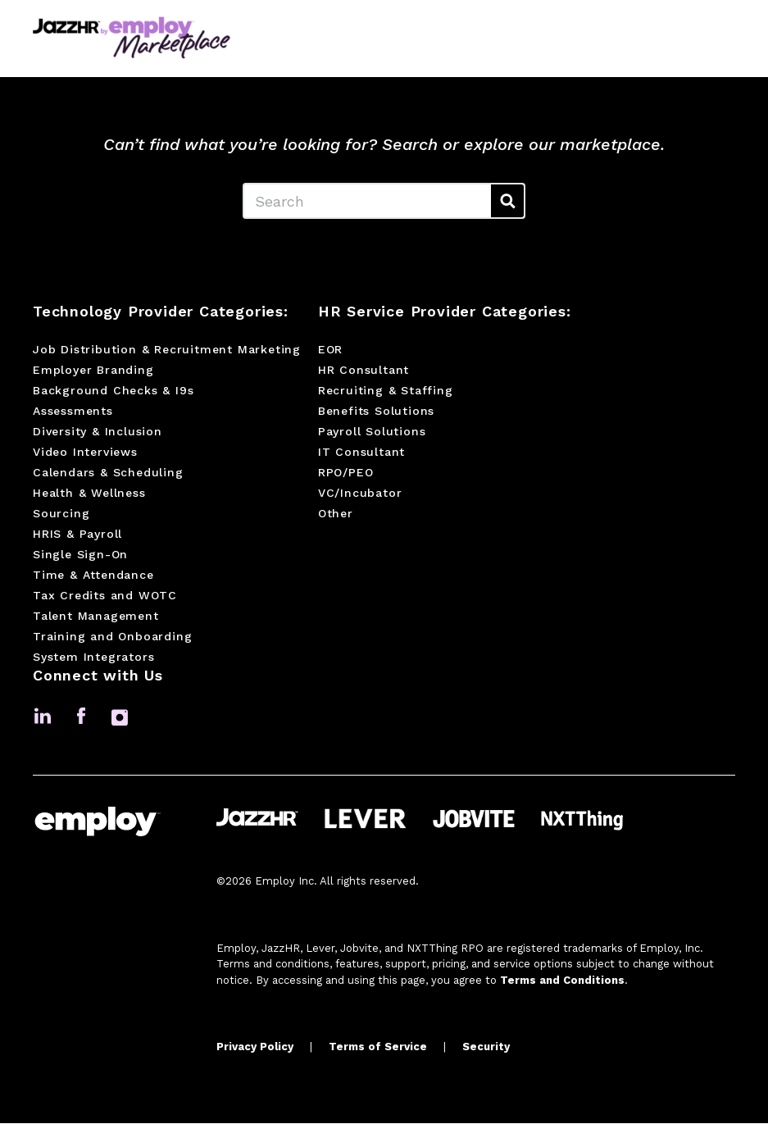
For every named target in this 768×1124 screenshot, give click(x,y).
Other (335, 514)
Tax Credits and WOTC (105, 596)
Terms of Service (378, 1048)
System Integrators (93, 658)
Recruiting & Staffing (385, 391)
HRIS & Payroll (77, 535)
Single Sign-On (80, 555)
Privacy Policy (254, 1048)
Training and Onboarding (112, 637)
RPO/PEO (346, 473)
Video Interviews (85, 453)
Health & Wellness (89, 494)
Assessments (73, 412)
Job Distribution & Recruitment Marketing (167, 350)
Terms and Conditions (562, 981)
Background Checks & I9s (113, 391)
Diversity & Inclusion (97, 432)
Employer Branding (93, 371)
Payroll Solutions (372, 432)
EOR (330, 350)
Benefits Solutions (376, 412)
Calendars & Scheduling (108, 473)
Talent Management (96, 617)
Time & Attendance (93, 576)
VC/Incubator (360, 494)
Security (486, 1048)
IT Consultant (361, 453)
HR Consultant (363, 371)
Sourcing (61, 514)
